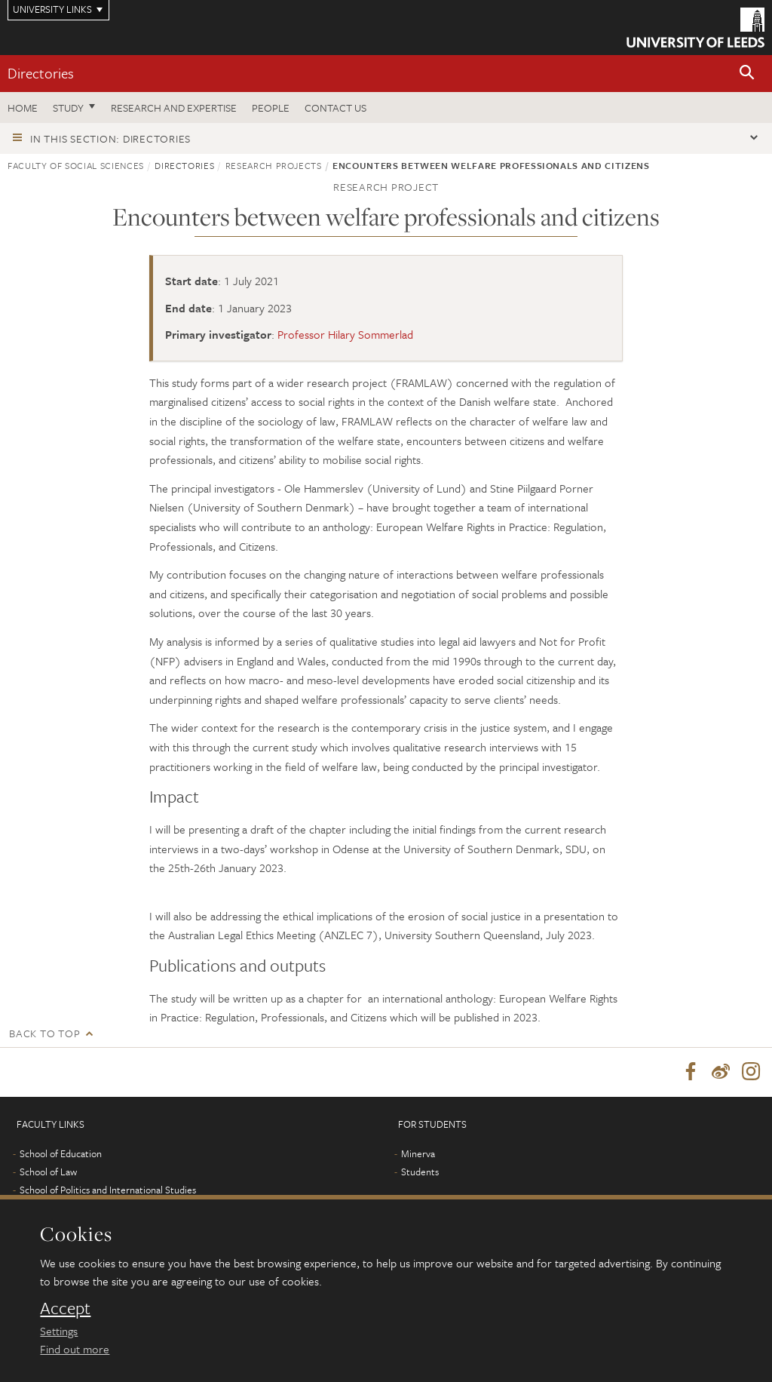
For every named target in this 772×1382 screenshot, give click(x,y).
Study (68, 107)
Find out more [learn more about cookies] (74, 1349)
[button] (747, 73)
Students (420, 1172)
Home (23, 107)
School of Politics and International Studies (108, 1190)
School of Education (61, 1154)
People (271, 107)
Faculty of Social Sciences (76, 165)
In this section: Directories (110, 138)
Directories (41, 73)
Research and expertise (174, 107)
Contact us (335, 107)
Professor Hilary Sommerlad (345, 334)
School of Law (48, 1172)
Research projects (273, 165)
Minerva (418, 1154)
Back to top (44, 1033)
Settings (59, 1330)
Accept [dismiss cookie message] (65, 1308)
